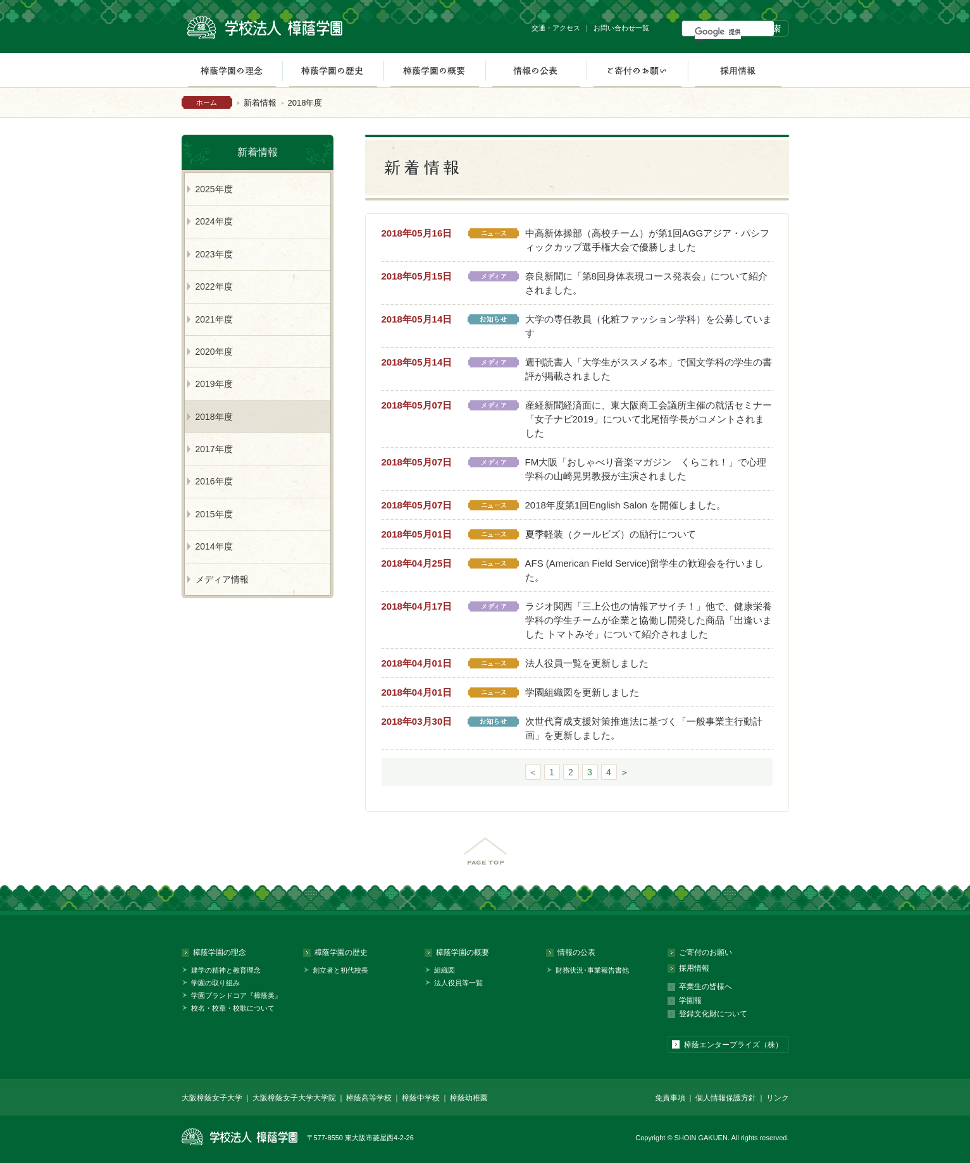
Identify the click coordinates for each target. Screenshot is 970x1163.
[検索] (718, 31)
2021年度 (214, 319)
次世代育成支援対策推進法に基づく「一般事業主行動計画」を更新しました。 (643, 728)
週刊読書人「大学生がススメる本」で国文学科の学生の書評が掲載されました (648, 369)
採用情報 (738, 70)
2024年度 (214, 221)
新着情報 (260, 103)
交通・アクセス (556, 28)
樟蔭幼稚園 (469, 1097)
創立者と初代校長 (340, 970)
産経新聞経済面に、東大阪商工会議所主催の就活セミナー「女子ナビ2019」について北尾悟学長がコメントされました (648, 419)
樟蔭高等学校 (369, 1097)
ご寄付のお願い (637, 70)
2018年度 (214, 417)
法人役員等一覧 (458, 983)
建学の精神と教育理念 (226, 970)
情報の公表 (536, 70)
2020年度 (214, 352)
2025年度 (214, 189)
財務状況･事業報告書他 (592, 970)
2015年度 (214, 514)
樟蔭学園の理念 (231, 70)
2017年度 (214, 449)
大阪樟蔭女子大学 (212, 1097)
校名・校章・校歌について (233, 1008)
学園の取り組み (215, 983)
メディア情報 (222, 579)
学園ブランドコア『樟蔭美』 (236, 995)
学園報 (690, 1000)
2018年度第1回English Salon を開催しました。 (625, 505)
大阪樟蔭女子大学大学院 (294, 1097)
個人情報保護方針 (725, 1097)
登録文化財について (713, 1013)
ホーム (206, 102)
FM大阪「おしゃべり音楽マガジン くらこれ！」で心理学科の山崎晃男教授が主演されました (646, 469)
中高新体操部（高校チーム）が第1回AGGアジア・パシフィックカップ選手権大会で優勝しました (647, 240)
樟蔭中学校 (421, 1097)
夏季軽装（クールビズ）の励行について (610, 534)
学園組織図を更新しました (582, 692)
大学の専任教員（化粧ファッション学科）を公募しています (648, 326)
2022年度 (214, 286)
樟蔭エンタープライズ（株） (733, 1044)
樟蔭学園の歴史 (332, 70)
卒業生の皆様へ (705, 986)
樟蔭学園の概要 (434, 70)
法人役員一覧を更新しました (587, 663)
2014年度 (214, 546)
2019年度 (214, 384)
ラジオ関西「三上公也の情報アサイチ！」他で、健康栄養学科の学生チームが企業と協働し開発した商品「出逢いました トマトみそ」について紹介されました (648, 620)
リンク (777, 1097)
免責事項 (670, 1097)
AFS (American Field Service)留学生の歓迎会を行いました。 (644, 570)
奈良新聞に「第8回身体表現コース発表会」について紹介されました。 (646, 283)
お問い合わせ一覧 (621, 28)
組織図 (444, 970)
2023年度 (214, 254)
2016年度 (214, 481)
